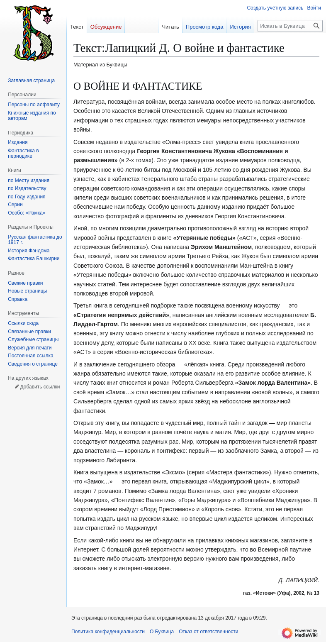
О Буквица (162, 632)
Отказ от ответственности (208, 632)
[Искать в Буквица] (290, 26)
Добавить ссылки (40, 387)
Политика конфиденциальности (108, 632)
